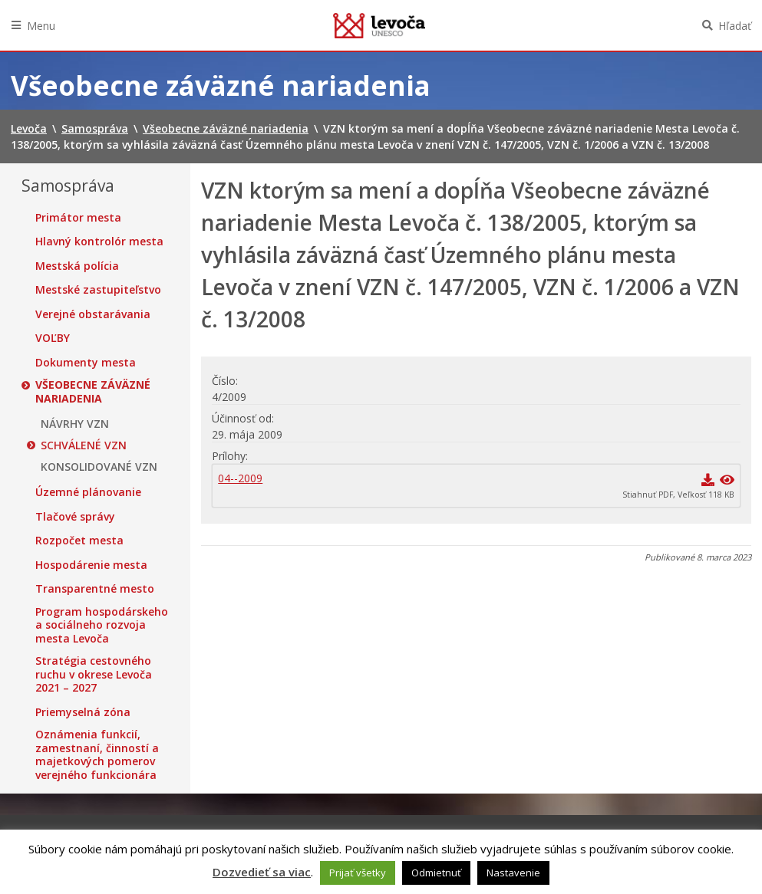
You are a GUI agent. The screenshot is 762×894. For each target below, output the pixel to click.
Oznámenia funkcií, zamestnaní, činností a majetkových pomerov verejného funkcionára (97, 754)
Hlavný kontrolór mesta (99, 241)
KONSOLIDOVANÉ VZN (99, 467)
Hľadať (734, 25)
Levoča (379, 25)
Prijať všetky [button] (357, 872)
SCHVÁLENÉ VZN (84, 445)
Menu (41, 25)
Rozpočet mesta (79, 540)
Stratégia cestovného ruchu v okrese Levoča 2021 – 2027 (93, 674)
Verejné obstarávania (92, 314)
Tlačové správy (75, 517)
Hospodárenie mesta (91, 565)
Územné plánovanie (88, 492)
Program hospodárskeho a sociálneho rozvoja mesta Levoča (101, 625)
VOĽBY (52, 338)
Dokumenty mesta (85, 363)
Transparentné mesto (94, 589)
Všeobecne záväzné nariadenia (92, 391)
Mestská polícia (77, 266)
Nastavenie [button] (513, 872)
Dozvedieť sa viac (262, 871)
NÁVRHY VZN (75, 424)
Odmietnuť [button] (436, 872)
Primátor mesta (78, 218)
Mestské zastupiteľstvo (98, 290)
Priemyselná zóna (82, 712)
